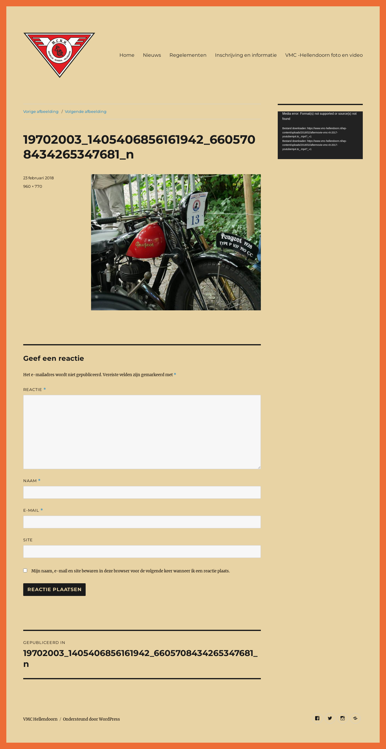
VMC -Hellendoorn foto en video (324, 55)
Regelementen (188, 55)
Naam (32, 480)
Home (126, 55)
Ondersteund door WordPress (91, 719)
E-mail (33, 510)
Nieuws (152, 55)
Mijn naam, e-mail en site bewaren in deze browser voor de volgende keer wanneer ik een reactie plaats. (130, 571)
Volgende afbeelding (85, 111)
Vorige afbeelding (41, 111)
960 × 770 (32, 186)
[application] (320, 135)
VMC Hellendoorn (40, 719)
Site (28, 539)
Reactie (34, 389)
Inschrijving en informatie (246, 55)
